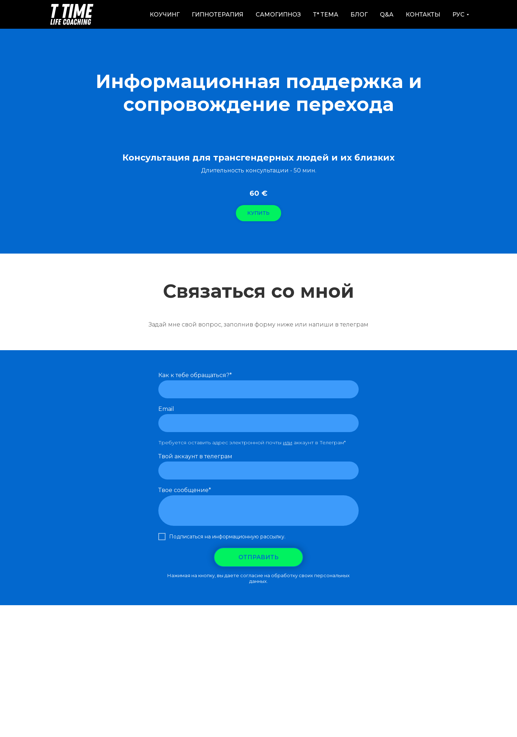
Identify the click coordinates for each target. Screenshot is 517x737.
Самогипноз (278, 14)
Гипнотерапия (217, 14)
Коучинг (165, 14)
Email (166, 408)
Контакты (423, 14)
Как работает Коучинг (187, 635)
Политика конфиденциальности (375, 635)
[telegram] (275, 343)
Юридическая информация (258, 642)
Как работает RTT (123, 635)
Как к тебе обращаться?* (195, 375)
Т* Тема (325, 14)
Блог (359, 14)
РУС (458, 14)
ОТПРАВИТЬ (258, 557)
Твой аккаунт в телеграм (195, 456)
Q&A (386, 14)
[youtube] (258, 343)
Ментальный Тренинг (256, 635)
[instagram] (242, 343)
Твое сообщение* (184, 490)
